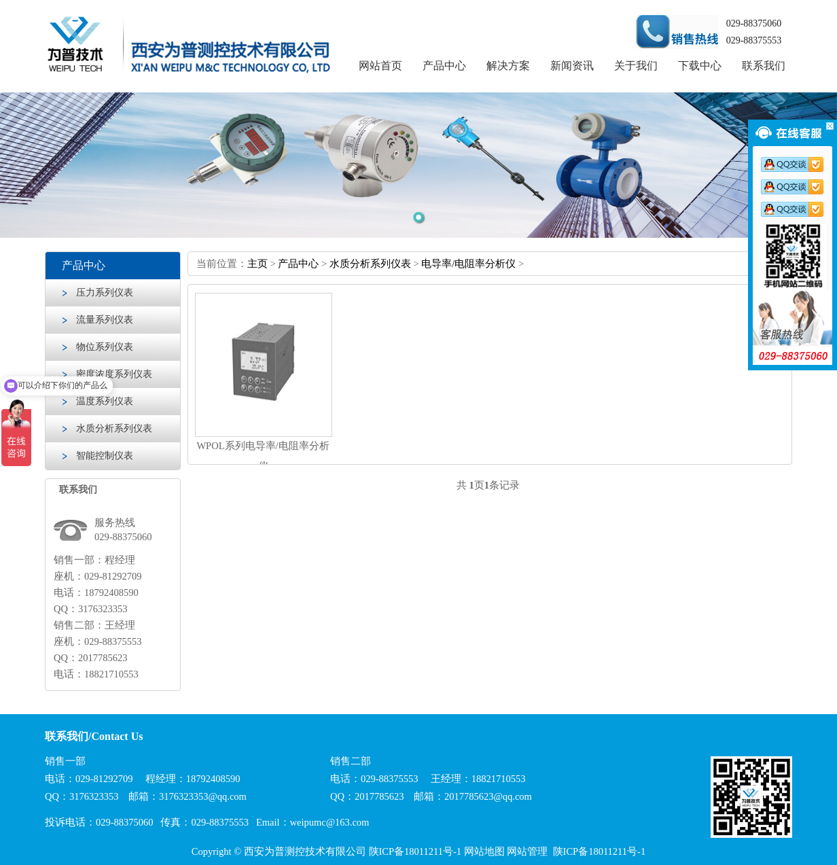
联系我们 (763, 65)
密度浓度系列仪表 (114, 374)
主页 (257, 263)
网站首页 (380, 65)
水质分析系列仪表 (114, 428)
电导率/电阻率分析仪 (468, 263)
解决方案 (508, 65)
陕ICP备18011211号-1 (415, 851)
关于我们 (636, 65)
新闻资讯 (572, 65)
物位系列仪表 (104, 347)
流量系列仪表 (104, 320)
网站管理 (527, 851)
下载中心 (700, 65)
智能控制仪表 (104, 456)
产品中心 (444, 65)
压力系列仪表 (104, 292)
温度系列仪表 (104, 401)
